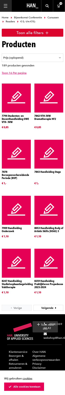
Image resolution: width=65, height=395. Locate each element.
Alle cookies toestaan (24, 386)
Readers (9, 21)
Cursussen (51, 17)
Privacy (36, 363)
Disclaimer (39, 367)
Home (5, 17)
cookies (27, 378)
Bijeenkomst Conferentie (26, 17)
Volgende (49, 308)
